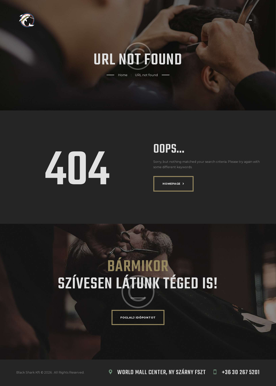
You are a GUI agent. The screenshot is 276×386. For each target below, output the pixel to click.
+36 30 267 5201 (241, 373)
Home (122, 75)
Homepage (171, 183)
